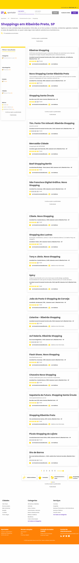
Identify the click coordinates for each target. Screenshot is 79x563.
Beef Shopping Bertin (42, 163)
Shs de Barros (38, 455)
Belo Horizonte (6, 511)
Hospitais (55, 509)
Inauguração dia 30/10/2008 (38, 146)
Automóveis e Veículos (34, 513)
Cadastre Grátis (65, 13)
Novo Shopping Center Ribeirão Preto (51, 73)
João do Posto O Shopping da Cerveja (51, 298)
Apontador (4, 18)
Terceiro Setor (57, 515)
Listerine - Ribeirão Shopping (46, 317)
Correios (55, 507)
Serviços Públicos (58, 513)
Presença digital (25, 538)
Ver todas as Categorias (34, 524)
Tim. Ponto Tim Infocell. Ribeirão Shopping (53, 123)
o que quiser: (21, 11)
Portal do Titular (44, 538)
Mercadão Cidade (40, 143)
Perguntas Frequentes (6, 536)
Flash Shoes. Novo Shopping (46, 354)
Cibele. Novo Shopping (43, 216)
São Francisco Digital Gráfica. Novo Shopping (49, 184)
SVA (22, 536)
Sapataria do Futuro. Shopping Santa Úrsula (51, 396)
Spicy (34, 275)
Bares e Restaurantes (33, 515)
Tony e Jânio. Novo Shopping (46, 256)
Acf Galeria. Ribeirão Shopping (47, 335)
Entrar (74, 12)
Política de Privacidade (46, 536)
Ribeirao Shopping (41, 50)
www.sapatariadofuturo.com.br (39, 401)
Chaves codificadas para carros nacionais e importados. (46, 377)
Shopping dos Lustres (42, 234)
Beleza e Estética (32, 517)
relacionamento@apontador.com (69, 536)
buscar (55, 12)
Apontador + (24, 534)
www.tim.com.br (35, 126)
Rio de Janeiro (6, 509)
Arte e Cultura (31, 511)
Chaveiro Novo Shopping (44, 374)
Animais (30, 509)
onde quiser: (38, 11)
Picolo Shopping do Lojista (45, 436)
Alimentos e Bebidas (33, 507)
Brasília (4, 513)
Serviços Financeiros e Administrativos (63, 511)
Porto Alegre (5, 517)
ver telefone (56, 64)
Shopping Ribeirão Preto (44, 418)
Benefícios (30, 520)
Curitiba (4, 515)
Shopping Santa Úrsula (43, 95)
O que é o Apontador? (6, 534)
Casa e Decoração (33, 522)
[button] (53, 485)
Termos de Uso (5, 538)
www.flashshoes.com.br (37, 357)
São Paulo (5, 507)
